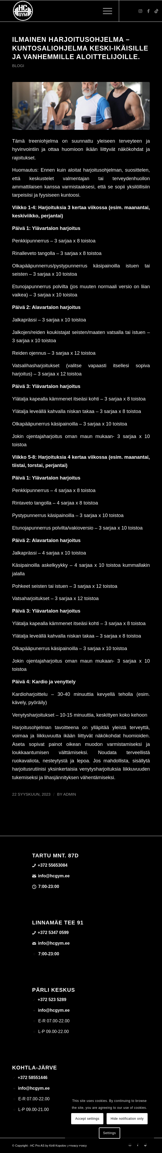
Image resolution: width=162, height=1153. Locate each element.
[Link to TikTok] (156, 11)
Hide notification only (127, 1119)
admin (69, 794)
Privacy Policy (77, 1145)
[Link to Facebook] (148, 11)
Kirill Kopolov (57, 1145)
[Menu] (105, 11)
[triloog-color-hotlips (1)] (67, 11)
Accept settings (87, 1119)
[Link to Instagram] (140, 11)
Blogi (18, 66)
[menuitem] (105, 11)
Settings (109, 1133)
